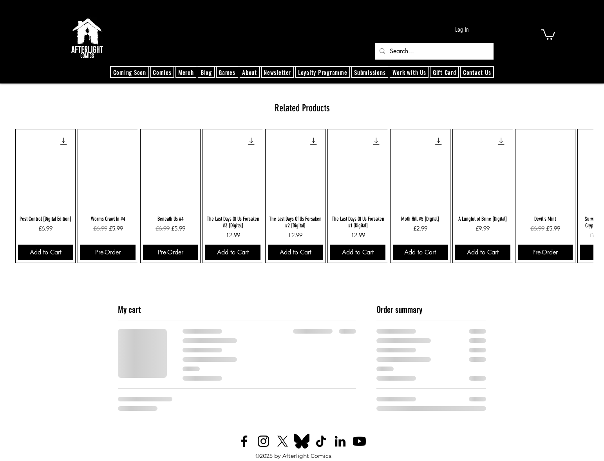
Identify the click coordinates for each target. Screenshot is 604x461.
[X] (282, 441)
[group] (302, 196)
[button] (548, 34)
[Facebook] (244, 441)
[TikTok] (321, 441)
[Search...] (433, 51)
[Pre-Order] (107, 252)
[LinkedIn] (340, 441)
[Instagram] (263, 441)
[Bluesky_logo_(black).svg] (301, 441)
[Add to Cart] (45, 252)
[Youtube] (359, 441)
